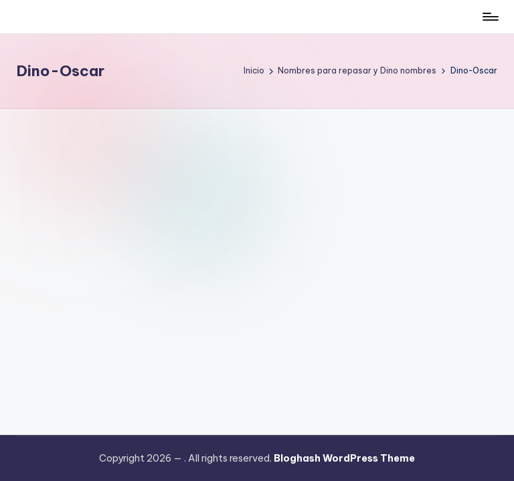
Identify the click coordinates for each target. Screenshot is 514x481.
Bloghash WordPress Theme (344, 458)
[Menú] (490, 17)
